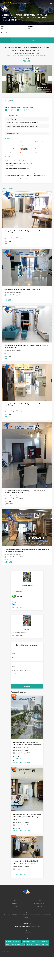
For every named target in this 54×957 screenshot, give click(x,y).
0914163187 (19, 591)
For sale (40, 900)
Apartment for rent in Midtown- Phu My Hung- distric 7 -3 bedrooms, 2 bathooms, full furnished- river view (27, 745)
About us (15, 906)
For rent (14, 55)
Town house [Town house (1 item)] (37, 944)
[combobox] (13, 28)
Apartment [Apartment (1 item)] (8, 941)
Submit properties (39, 903)
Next (50, 78)
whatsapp (4, 3)
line (11, 3)
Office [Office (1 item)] (7, 944)
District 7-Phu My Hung (31, 55)
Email (13, 657)
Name (13, 651)
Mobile (13, 663)
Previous (4, 78)
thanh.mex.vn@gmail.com (21, 589)
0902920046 (19, 635)
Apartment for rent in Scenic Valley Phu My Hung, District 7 (22, 289)
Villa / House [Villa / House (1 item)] (45, 944)
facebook (15, 3)
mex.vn (8, 951)
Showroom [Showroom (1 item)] (29, 944)
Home (8, 55)
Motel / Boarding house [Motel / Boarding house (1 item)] (43, 941)
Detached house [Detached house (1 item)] (16, 941)
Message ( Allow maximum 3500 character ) (21, 670)
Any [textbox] (2, 28)
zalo (8, 3)
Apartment (20, 55)
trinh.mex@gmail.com (20, 632)
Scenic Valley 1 (43, 55)
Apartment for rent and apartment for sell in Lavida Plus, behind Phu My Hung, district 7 (27, 817)
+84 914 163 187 (7, 2)
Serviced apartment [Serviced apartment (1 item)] (15, 944)
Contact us (39, 906)
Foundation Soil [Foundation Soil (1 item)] (26, 941)
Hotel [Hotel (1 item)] (33, 941)
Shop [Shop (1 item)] (23, 944)
